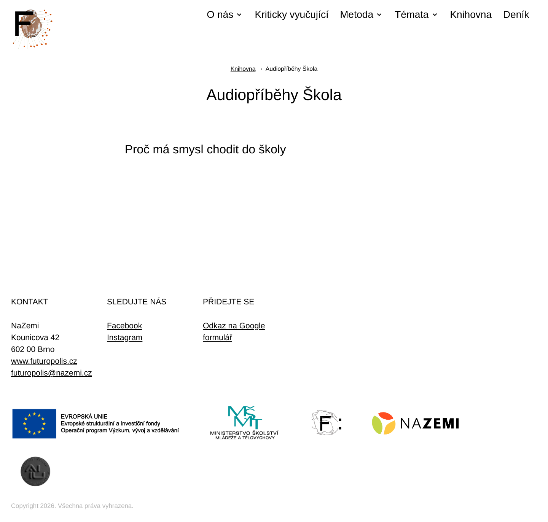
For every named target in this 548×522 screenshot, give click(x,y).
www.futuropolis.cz (44, 361)
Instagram (124, 337)
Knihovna (471, 14)
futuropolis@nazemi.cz (51, 373)
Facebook (124, 325)
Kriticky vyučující (291, 14)
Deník (516, 14)
